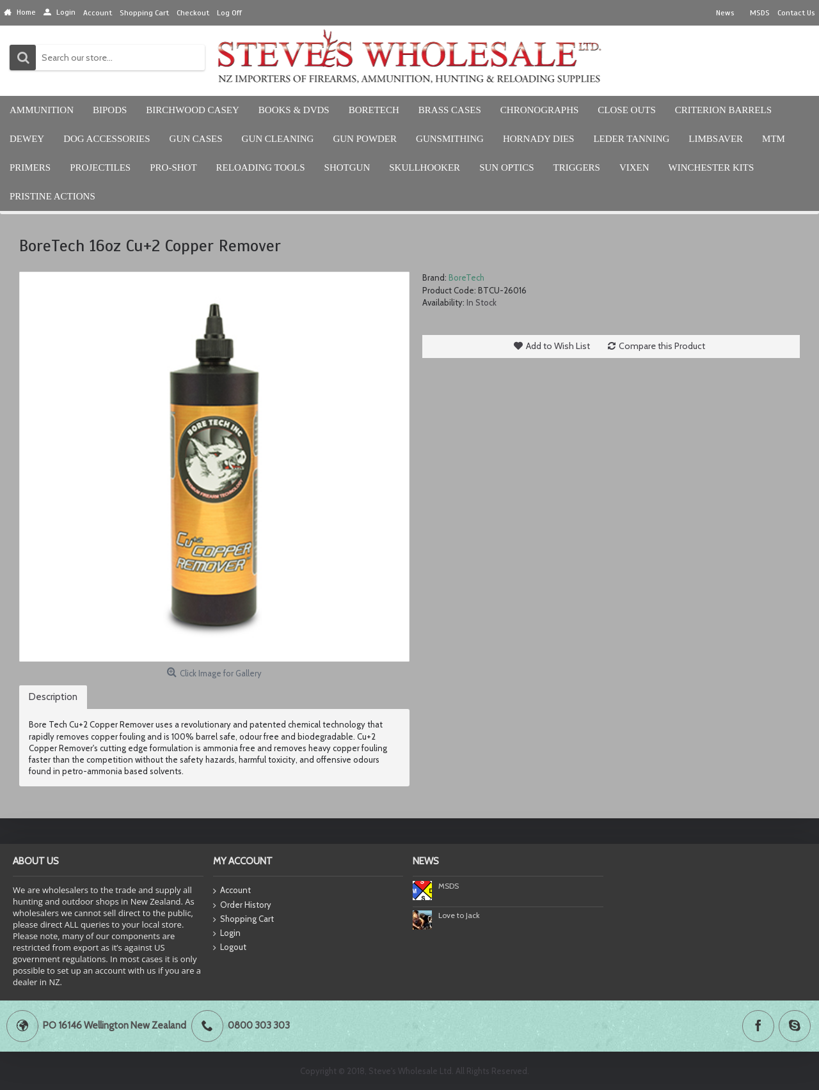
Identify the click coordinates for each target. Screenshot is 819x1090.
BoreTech (466, 277)
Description (53, 697)
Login (227, 933)
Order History (242, 905)
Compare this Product (662, 346)
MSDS (448, 886)
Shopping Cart (243, 919)
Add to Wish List (558, 346)
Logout (229, 947)
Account (232, 891)
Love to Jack (459, 915)
